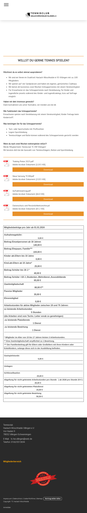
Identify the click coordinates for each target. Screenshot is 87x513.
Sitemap (39, 499)
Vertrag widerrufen (52, 499)
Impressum (7, 499)
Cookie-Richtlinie (29, 499)
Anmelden (7, 507)
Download (48, 169)
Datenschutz (17, 499)
